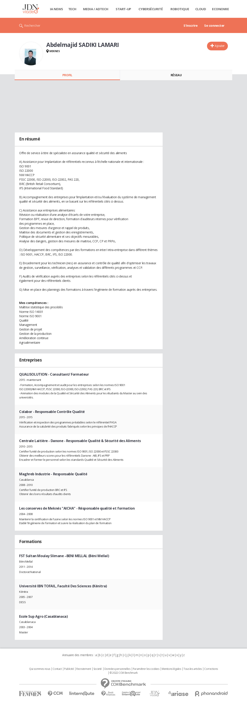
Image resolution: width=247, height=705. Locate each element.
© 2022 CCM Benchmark (124, 672)
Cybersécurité (151, 9)
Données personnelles (117, 668)
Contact (57, 668)
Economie (220, 9)
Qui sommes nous (39, 668)
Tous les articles (193, 668)
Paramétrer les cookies (146, 668)
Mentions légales (171, 668)
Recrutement (83, 668)
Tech (72, 9)
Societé (97, 668)
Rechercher (32, 25)
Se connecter (214, 25)
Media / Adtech (95, 9)
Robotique (179, 9)
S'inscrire (191, 25)
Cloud (200, 9)
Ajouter (220, 46)
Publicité (69, 668)
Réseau (176, 75)
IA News (56, 9)
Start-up (123, 9)
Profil (67, 75)
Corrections (211, 668)
